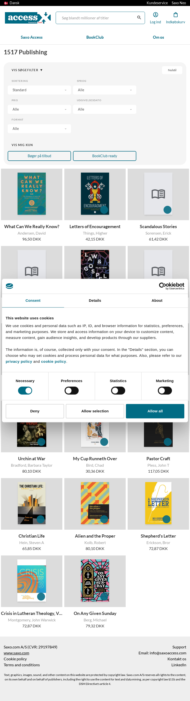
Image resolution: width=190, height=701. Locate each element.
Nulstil (172, 70)
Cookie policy (15, 659)
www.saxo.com (16, 653)
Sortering (20, 81)
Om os (158, 37)
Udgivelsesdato (89, 100)
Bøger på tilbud (39, 156)
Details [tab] (95, 300)
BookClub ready (104, 156)
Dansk (11, 3)
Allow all (155, 411)
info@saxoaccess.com (168, 653)
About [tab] (157, 300)
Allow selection (95, 411)
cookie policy (53, 361)
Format (18, 119)
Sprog (81, 81)
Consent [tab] (33, 300)
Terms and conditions (22, 665)
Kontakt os (176, 659)
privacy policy (19, 361)
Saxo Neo (179, 3)
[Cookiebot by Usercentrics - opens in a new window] (162, 286)
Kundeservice (157, 3)
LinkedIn (178, 665)
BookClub (95, 37)
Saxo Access (32, 37)
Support (179, 647)
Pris (15, 100)
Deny (34, 411)
